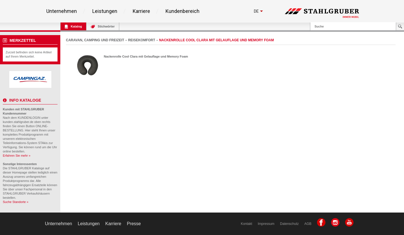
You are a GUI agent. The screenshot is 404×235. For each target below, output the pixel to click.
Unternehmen (61, 11)
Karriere (141, 11)
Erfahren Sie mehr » (16, 155)
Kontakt (246, 224)
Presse (134, 223)
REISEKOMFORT (141, 40)
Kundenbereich (182, 11)
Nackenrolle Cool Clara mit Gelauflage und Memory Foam (146, 56)
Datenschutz (289, 224)
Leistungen (104, 11)
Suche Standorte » (15, 202)
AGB (307, 224)
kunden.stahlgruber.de (18, 122)
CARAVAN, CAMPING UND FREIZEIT (95, 40)
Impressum (266, 224)
